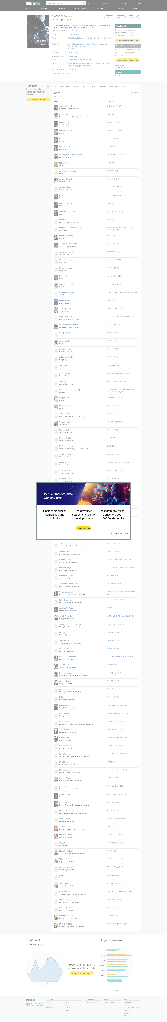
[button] (83, 528)
